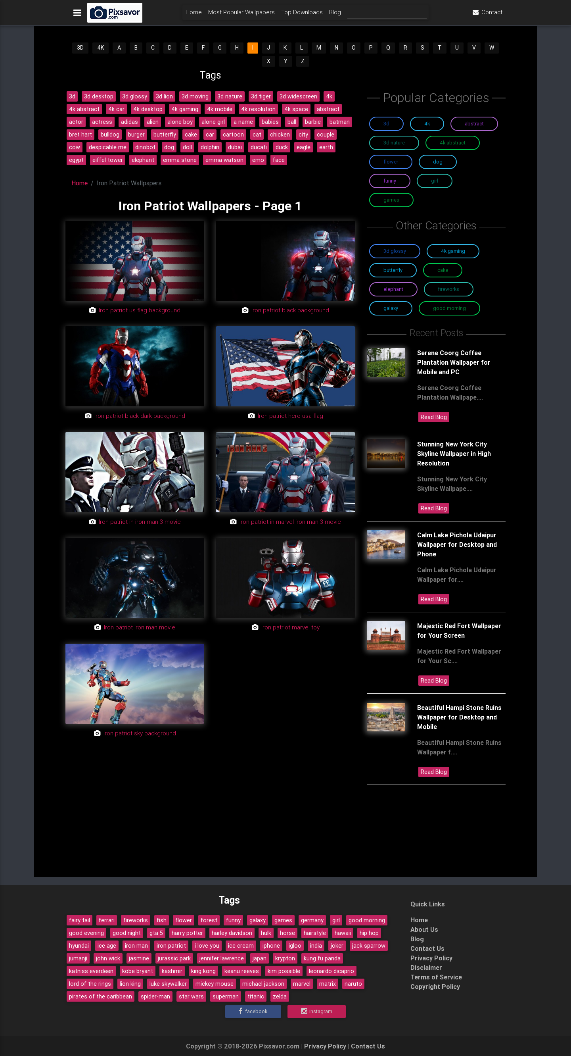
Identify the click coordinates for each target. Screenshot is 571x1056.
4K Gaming (453, 251)
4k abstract (84, 109)
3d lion (164, 96)
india (316, 945)
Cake (442, 270)
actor (76, 121)
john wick (108, 958)
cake (191, 134)
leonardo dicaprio (331, 971)
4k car (116, 109)
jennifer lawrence (221, 958)
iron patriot (171, 945)
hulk (266, 933)
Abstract (474, 123)
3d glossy (134, 96)
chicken (280, 134)
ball (291, 121)
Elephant (393, 289)
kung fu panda (322, 958)
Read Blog (434, 417)
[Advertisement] (210, 817)
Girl (434, 180)
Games (391, 199)
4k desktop (148, 109)
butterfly (164, 134)
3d (72, 96)
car (210, 134)
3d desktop (98, 96)
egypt (76, 159)
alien (153, 121)
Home (194, 14)
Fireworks (448, 289)
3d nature (229, 96)
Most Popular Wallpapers (241, 14)
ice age (107, 945)
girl (336, 920)
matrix (327, 983)
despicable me (107, 147)
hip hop (369, 933)
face (279, 159)
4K (100, 47)
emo (258, 159)
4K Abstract (453, 142)
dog (169, 147)
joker (337, 945)
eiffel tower (107, 159)
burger (136, 134)
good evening (86, 933)
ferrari (107, 920)
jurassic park (174, 958)
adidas (129, 121)
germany (312, 920)
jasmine (139, 958)
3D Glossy (394, 251)
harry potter (187, 933)
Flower (390, 161)
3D (80, 47)
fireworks (135, 920)
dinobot (145, 147)
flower (183, 920)
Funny (389, 180)
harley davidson (232, 933)
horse (287, 933)
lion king (130, 983)
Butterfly (392, 270)
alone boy (180, 121)
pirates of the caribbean (100, 996)
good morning (367, 920)
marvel (301, 983)
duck (282, 147)
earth (326, 147)
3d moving (195, 96)
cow (74, 147)
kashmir (172, 971)
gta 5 (156, 933)
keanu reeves (241, 971)
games (283, 920)
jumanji (78, 958)
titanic (255, 996)
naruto (353, 983)
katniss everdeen (91, 971)
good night (127, 933)
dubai (235, 147)
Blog (335, 14)
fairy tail (79, 920)
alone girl (213, 121)
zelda (280, 996)
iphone (271, 945)
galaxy (257, 920)
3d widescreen (298, 96)
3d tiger (261, 96)
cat (257, 134)
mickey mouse (214, 983)
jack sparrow (368, 945)
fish (162, 920)
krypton (285, 958)
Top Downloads (302, 14)
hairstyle (315, 933)
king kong (203, 971)
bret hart (80, 134)
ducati (259, 147)
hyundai (79, 945)
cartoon (233, 134)
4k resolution (258, 109)
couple (325, 134)
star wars (191, 996)
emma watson (224, 159)
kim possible (284, 971)
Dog (438, 161)
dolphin (210, 147)
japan (259, 958)
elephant (143, 159)
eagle (303, 147)
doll (187, 147)
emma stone (180, 159)
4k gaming (184, 109)
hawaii (343, 933)
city (303, 134)
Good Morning (449, 308)
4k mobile (219, 109)
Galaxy (390, 308)
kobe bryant (137, 971)
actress (102, 121)
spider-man (155, 996)
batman (340, 121)
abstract (328, 109)
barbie (313, 121)
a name (243, 121)
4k (329, 96)
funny (233, 920)
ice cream (241, 945)
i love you (207, 945)
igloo (295, 945)
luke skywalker (168, 983)
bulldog (110, 134)
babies (270, 121)
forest (209, 920)
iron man (136, 945)
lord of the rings (90, 983)
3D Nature (394, 142)
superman (226, 996)
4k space (296, 109)
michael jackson (263, 983)
